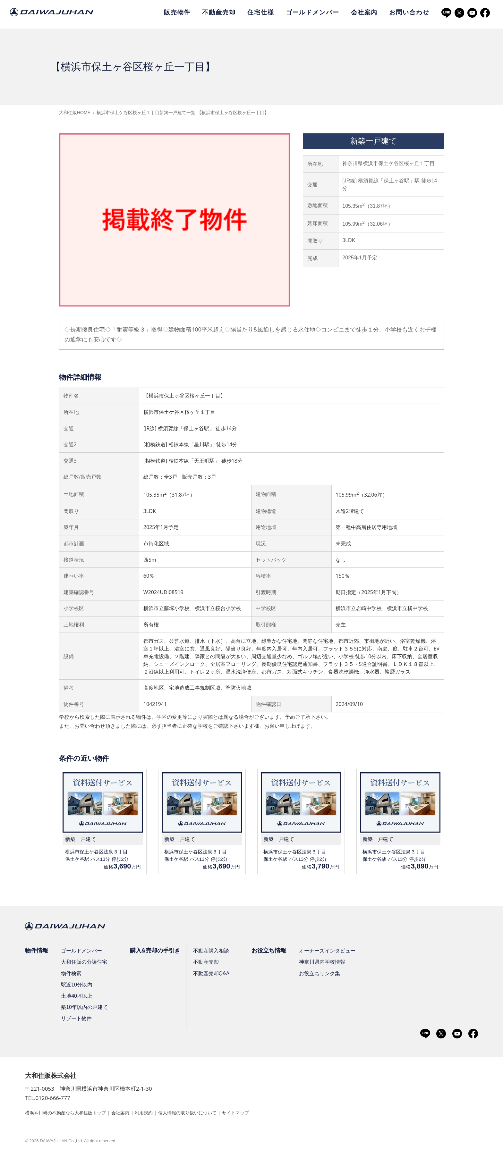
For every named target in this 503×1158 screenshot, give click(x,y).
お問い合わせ (409, 12)
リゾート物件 (77, 1019)
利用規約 (160, 1113)
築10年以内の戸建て (85, 1008)
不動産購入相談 (214, 952)
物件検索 (72, 974)
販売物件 (177, 12)
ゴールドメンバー (312, 12)
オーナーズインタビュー (332, 952)
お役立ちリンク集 (324, 974)
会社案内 (364, 12)
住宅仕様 (260, 12)
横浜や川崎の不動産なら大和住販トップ (71, 1113)
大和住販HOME (74, 112)
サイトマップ (265, 1113)
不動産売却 (218, 12)
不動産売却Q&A (214, 974)
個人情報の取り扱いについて (210, 1113)
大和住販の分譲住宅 (85, 963)
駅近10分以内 (77, 986)
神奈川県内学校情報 (327, 963)
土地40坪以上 (77, 997)
